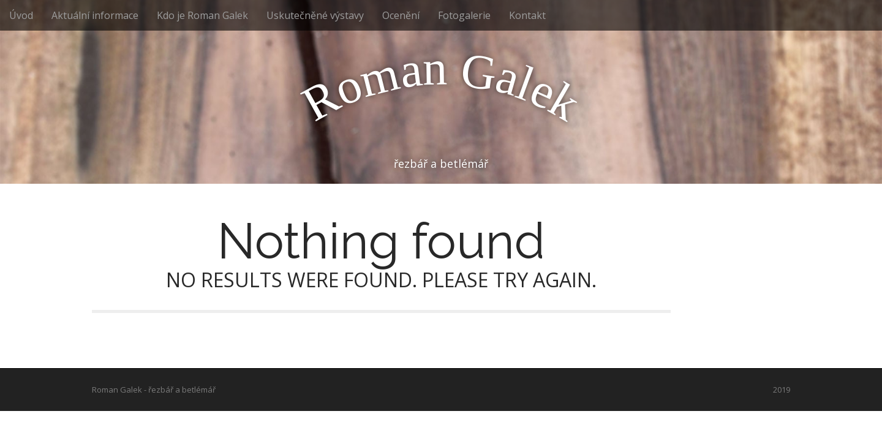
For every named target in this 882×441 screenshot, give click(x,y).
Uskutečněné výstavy (315, 15)
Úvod (21, 15)
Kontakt (527, 15)
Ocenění (401, 15)
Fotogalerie (464, 15)
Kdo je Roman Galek (202, 15)
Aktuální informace (94, 15)
